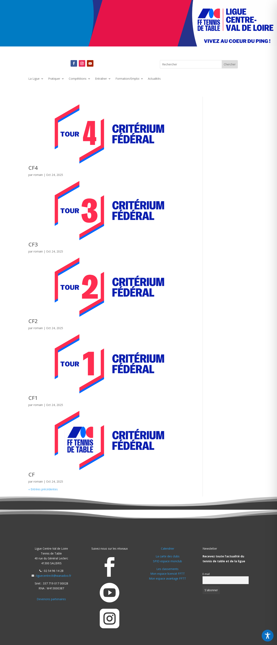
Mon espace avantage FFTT (167, 578)
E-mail (206, 574)
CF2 (33, 321)
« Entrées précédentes (43, 489)
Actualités (154, 78)
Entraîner (101, 78)
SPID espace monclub (167, 561)
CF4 (33, 167)
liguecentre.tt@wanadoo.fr (53, 576)
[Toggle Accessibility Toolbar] (267, 635)
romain (38, 175)
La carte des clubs (167, 556)
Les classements (167, 569)
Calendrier (167, 548)
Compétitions (77, 78)
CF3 (33, 244)
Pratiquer (54, 78)
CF (31, 474)
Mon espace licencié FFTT (167, 574)
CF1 (33, 397)
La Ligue (34, 78)
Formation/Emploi (127, 78)
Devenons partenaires (51, 599)
